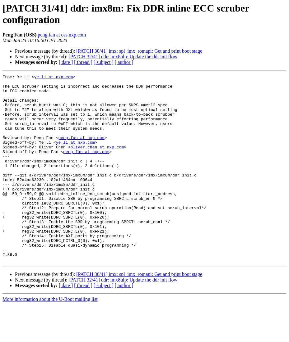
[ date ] (66, 62)
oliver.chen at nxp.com (97, 162)
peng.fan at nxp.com (81, 150)
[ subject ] (104, 62)
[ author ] (124, 62)
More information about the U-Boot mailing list (50, 336)
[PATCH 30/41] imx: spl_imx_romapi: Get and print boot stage (139, 51)
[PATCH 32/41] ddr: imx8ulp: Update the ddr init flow (122, 56)
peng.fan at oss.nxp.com (62, 34)
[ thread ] (83, 62)
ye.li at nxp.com (53, 77)
